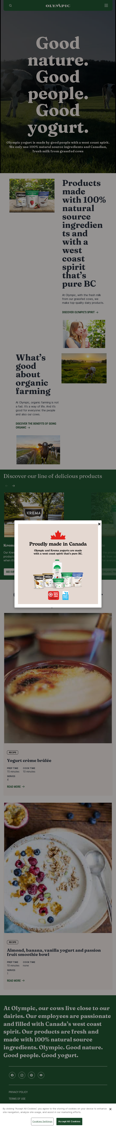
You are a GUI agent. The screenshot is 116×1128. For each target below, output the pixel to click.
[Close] (110, 1109)
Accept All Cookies (69, 1121)
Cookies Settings (42, 1121)
